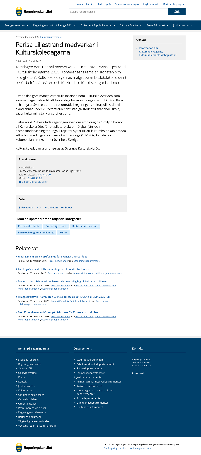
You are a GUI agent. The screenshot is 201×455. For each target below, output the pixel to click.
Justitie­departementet (89, 377)
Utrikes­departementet (90, 407)
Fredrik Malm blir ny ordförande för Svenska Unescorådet (52, 256)
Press (21, 377)
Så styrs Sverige (27, 373)
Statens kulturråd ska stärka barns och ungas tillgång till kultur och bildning (62, 281)
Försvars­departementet (91, 373)
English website (151, 4)
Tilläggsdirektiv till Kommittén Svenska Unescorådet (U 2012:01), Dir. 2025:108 (64, 297)
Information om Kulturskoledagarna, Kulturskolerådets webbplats (160, 51)
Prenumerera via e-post (127, 4)
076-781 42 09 (34, 178)
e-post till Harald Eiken (35, 181)
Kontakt (22, 381)
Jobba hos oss (26, 386)
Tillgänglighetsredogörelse (33, 421)
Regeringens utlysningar (32, 412)
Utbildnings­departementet (92, 402)
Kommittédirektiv (60, 301)
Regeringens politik (29, 364)
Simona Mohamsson (83, 273)
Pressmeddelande (28, 226)
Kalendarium (25, 390)
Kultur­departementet (89, 386)
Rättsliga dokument (80, 301)
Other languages (173, 4)
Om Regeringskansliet (31, 395)
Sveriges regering (28, 359)
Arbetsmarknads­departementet (95, 364)
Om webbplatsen (28, 399)
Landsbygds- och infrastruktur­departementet (95, 392)
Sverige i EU (25, 368)
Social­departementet (89, 398)
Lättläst (90, 4)
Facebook (27, 207)
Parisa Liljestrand (56, 226)
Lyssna (79, 4)
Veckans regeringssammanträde (37, 425)
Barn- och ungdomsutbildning (35, 232)
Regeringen (102, 301)
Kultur (63, 232)
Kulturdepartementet (51, 36)
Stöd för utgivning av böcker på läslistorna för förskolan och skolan (58, 312)
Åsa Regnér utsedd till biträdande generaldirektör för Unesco (54, 269)
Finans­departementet (89, 368)
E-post (68, 207)
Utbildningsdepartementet (87, 260)
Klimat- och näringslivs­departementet (99, 381)
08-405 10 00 (43, 174)
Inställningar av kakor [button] (140, 448)
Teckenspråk (104, 4)
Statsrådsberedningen (90, 359)
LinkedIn (52, 207)
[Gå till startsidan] (34, 11)
